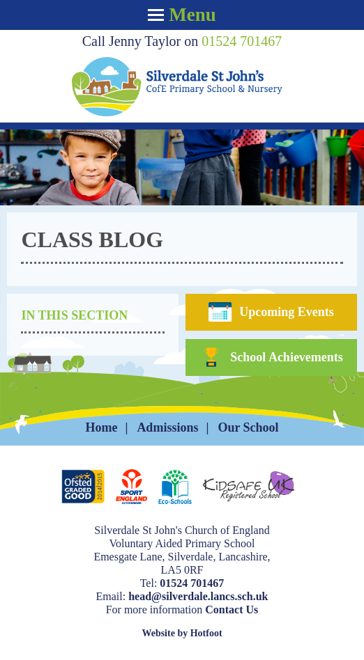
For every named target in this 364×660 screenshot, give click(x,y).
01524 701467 (242, 41)
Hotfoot (206, 633)
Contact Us (231, 609)
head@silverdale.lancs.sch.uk (198, 596)
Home (101, 427)
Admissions (167, 427)
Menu (182, 14)
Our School (248, 427)
